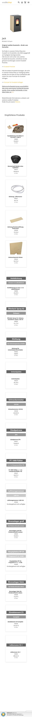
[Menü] (28, 2)
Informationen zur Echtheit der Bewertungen (15, 715)
